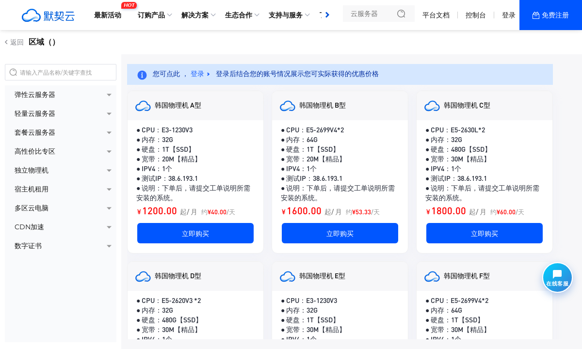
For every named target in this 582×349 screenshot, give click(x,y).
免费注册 (555, 15)
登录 (509, 15)
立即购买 (195, 233)
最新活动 (110, 11)
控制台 (476, 15)
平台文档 (436, 15)
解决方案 (195, 15)
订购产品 (151, 15)
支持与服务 (286, 15)
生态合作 (238, 15)
